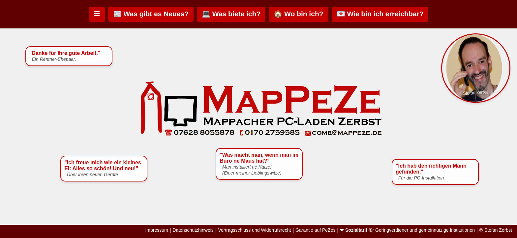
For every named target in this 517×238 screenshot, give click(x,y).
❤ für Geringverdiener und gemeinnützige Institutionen (407, 230)
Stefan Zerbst (498, 230)
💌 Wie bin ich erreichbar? (380, 14)
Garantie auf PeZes (315, 230)
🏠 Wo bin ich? (298, 14)
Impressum (156, 230)
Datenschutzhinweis (193, 230)
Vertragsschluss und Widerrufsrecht (254, 230)
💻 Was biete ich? (231, 14)
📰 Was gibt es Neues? (151, 14)
